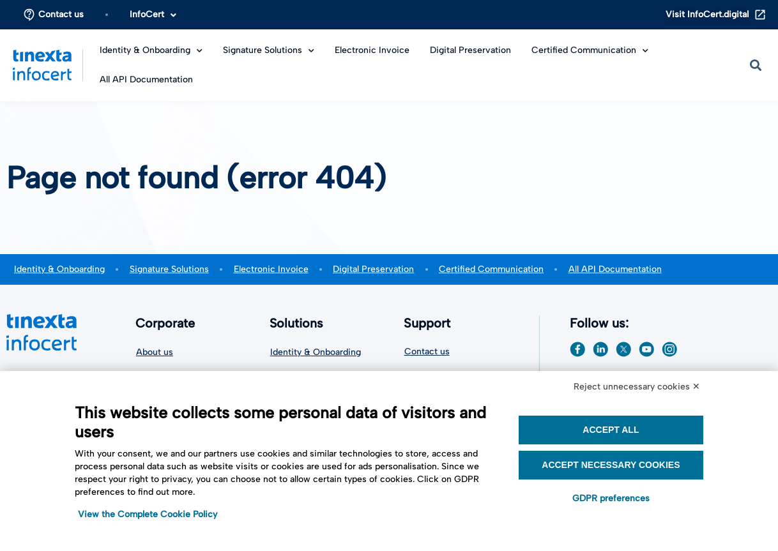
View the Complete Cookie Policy (147, 514)
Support (430, 323)
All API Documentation (146, 79)
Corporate (168, 323)
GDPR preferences (611, 498)
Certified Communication (589, 50)
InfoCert (153, 14)
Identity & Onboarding (151, 50)
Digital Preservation (470, 50)
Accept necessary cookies (611, 465)
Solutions (300, 323)
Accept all (611, 430)
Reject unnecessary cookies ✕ (637, 386)
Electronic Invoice (372, 50)
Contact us (61, 14)
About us (154, 351)
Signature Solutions (268, 50)
